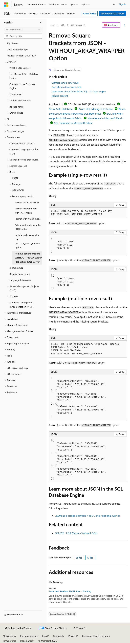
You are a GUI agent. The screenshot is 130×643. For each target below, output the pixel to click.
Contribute (58, 635)
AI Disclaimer (9, 635)
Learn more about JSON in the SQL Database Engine (79, 91)
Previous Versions (29, 635)
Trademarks (26, 640)
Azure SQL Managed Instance (95, 109)
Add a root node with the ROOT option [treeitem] (28, 227)
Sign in (122, 4)
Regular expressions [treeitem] (19, 274)
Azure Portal (89, 13)
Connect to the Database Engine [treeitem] (22, 86)
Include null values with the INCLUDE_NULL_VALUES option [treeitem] (27, 241)
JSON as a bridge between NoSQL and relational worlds (87, 515)
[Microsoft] (6, 4)
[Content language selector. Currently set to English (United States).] (18, 628)
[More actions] (124, 25)
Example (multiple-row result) (66, 87)
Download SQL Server (112, 13)
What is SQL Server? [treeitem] (19, 67)
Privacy (72, 635)
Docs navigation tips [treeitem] (17, 49)
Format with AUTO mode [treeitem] (27, 218)
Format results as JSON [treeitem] (27, 202)
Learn (52, 24)
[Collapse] (41, 22)
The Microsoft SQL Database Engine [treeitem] (24, 76)
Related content (60, 95)
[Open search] (114, 5)
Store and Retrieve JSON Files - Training (70, 591)
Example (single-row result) (65, 82)
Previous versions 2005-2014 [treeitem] (21, 55)
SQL (63, 24)
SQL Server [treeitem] (12, 43)
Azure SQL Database (61, 109)
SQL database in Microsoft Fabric (73, 123)
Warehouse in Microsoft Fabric (105, 118)
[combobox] (23, 29)
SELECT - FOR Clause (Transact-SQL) (76, 533)
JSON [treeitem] (15, 178)
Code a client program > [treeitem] (22, 143)
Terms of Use (9, 640)
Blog (44, 635)
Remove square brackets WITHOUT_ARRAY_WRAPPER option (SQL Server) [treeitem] (28, 257)
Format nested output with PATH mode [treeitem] (26, 210)
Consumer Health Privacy (95, 635)
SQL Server (76, 24)
